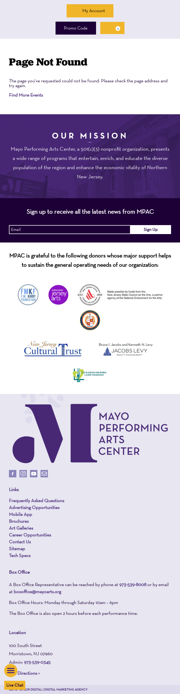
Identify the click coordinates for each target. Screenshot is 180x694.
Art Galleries (21, 528)
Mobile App (20, 514)
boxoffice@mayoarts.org (37, 591)
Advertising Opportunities (34, 507)
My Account (90, 10)
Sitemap (17, 548)
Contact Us (20, 541)
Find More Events (26, 95)
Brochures (19, 521)
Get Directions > (24, 673)
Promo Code (76, 28)
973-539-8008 (132, 584)
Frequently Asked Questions (36, 500)
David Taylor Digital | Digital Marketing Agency (48, 689)
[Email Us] (44, 473)
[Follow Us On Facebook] (12, 473)
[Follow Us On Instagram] (23, 473)
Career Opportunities (30, 535)
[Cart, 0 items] (112, 28)
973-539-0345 (37, 662)
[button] (10, 670)
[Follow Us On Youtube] (33, 473)
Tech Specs (20, 555)
